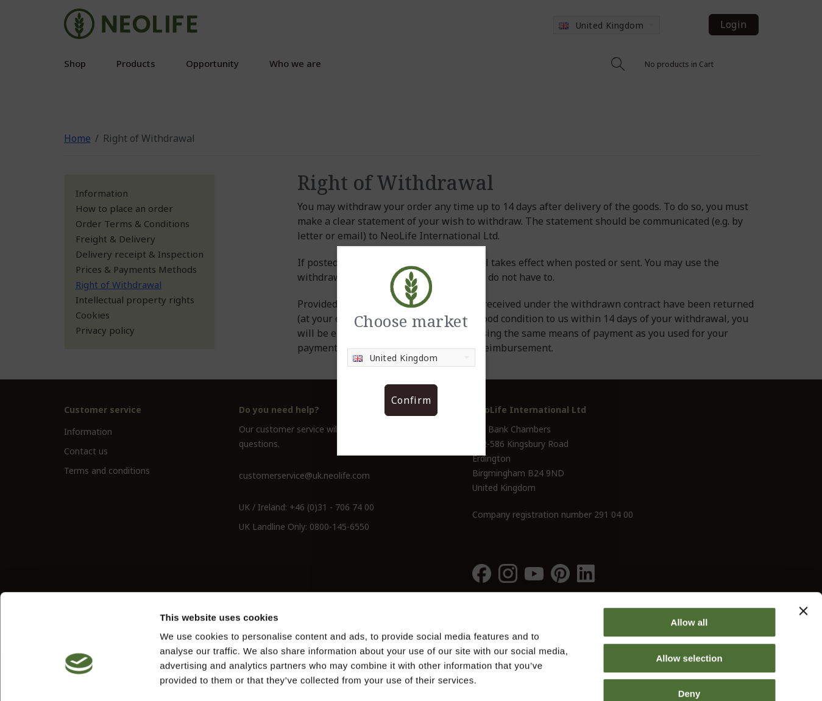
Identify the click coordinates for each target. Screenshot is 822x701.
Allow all (689, 552)
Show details (639, 677)
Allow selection (689, 588)
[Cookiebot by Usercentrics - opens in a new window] (79, 677)
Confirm (411, 400)
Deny (689, 623)
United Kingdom (395, 358)
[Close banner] (803, 541)
